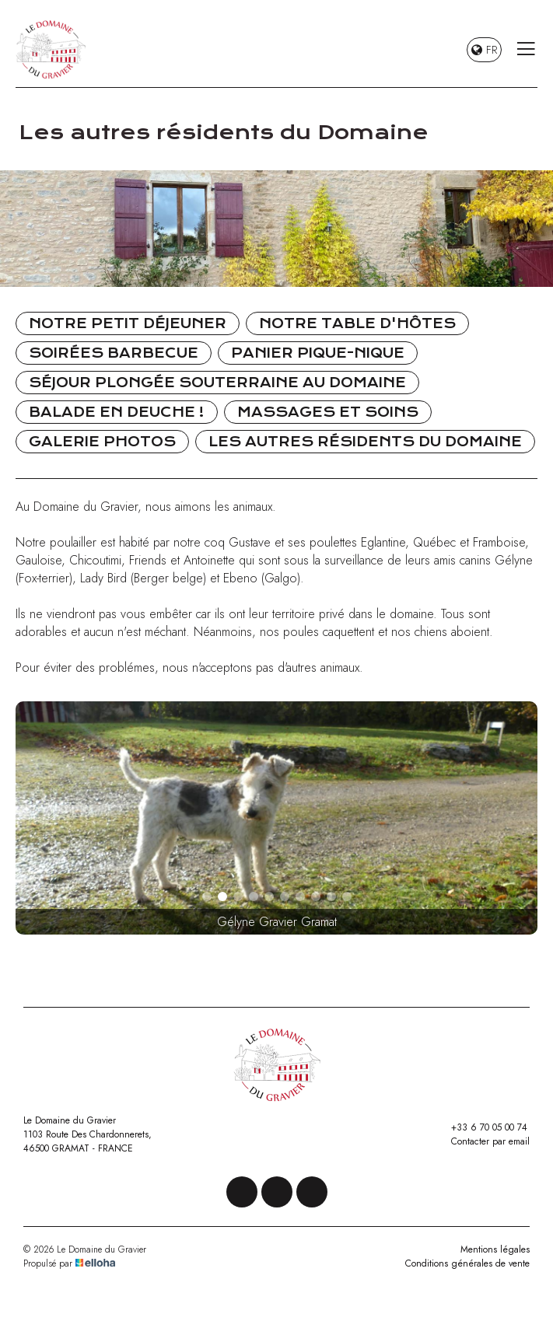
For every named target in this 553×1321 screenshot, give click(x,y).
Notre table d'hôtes (357, 323)
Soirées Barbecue (113, 353)
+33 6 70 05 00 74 (480, 1127)
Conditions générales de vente (467, 1263)
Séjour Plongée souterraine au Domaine (217, 382)
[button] (207, 896)
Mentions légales (495, 1249)
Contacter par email (481, 1141)
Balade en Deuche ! (117, 412)
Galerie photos (102, 441)
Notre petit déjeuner (127, 323)
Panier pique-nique (317, 353)
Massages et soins (327, 412)
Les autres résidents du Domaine (365, 441)
